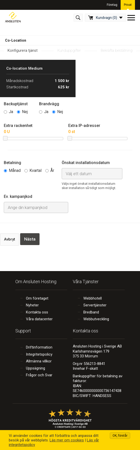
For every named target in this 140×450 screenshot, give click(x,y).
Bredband (91, 312)
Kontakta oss (37, 312)
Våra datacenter (39, 319)
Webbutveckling (96, 319)
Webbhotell (92, 298)
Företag (112, 5)
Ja (11, 111)
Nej (25, 111)
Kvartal (35, 170)
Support (23, 330)
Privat (128, 5)
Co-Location (15, 40)
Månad (15, 170)
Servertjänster (95, 305)
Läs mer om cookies (67, 440)
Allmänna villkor (39, 361)
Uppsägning (35, 368)
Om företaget (37, 298)
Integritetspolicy (39, 354)
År (52, 170)
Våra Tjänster (86, 281)
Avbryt (9, 239)
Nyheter (32, 305)
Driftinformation (39, 347)
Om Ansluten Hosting (35, 281)
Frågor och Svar (39, 375)
